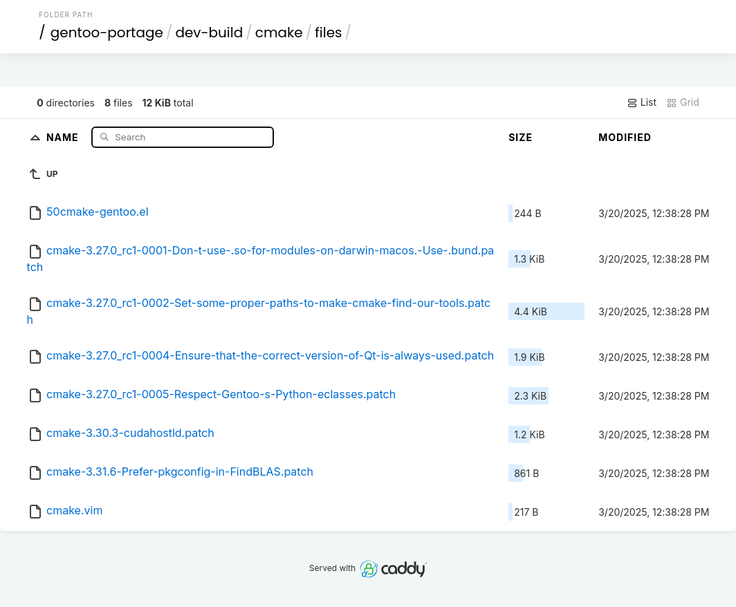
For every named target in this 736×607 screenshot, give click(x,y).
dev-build (209, 32)
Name (64, 136)
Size (520, 137)
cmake (279, 32)
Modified (625, 137)
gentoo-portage (106, 32)
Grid (682, 102)
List (641, 102)
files (328, 32)
